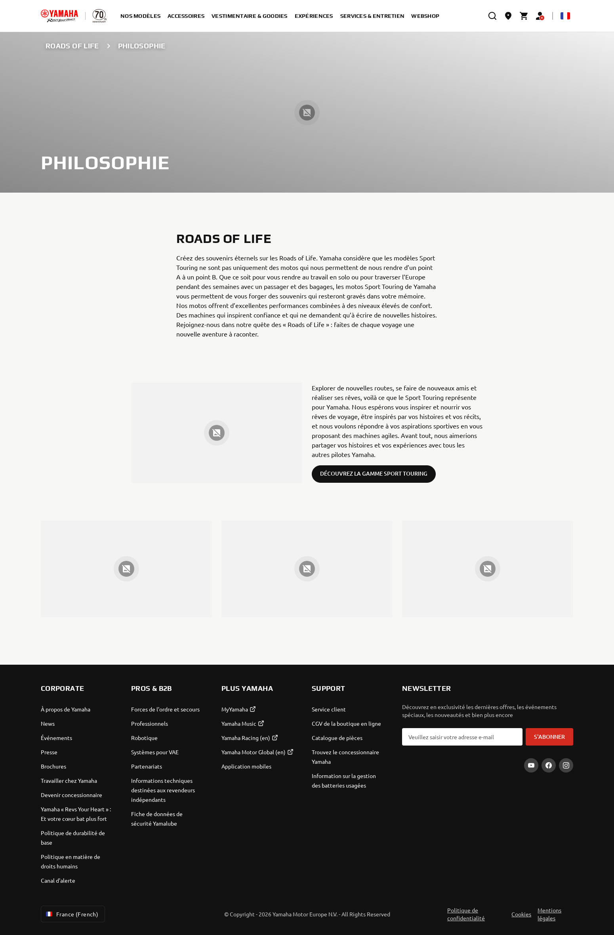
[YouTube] (531, 765)
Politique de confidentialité (466, 914)
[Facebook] (549, 765)
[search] (492, 16)
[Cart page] (524, 16)
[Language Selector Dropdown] (565, 16)
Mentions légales (549, 914)
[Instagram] (566, 765)
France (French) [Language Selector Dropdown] (71, 914)
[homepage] (59, 16)
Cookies (521, 914)
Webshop (425, 16)
